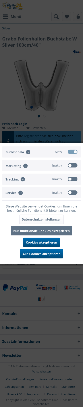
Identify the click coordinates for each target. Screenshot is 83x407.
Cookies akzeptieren (41, 242)
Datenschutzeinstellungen (41, 219)
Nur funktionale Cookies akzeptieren (41, 231)
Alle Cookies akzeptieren (41, 254)
